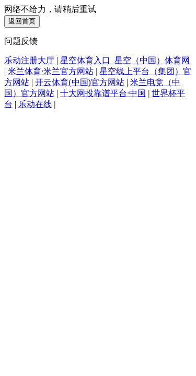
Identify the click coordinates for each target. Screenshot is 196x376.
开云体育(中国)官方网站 (79, 82)
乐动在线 (35, 104)
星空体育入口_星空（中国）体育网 (125, 60)
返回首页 (22, 21)
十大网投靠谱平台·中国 (103, 93)
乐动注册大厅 (29, 60)
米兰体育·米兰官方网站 (51, 71)
